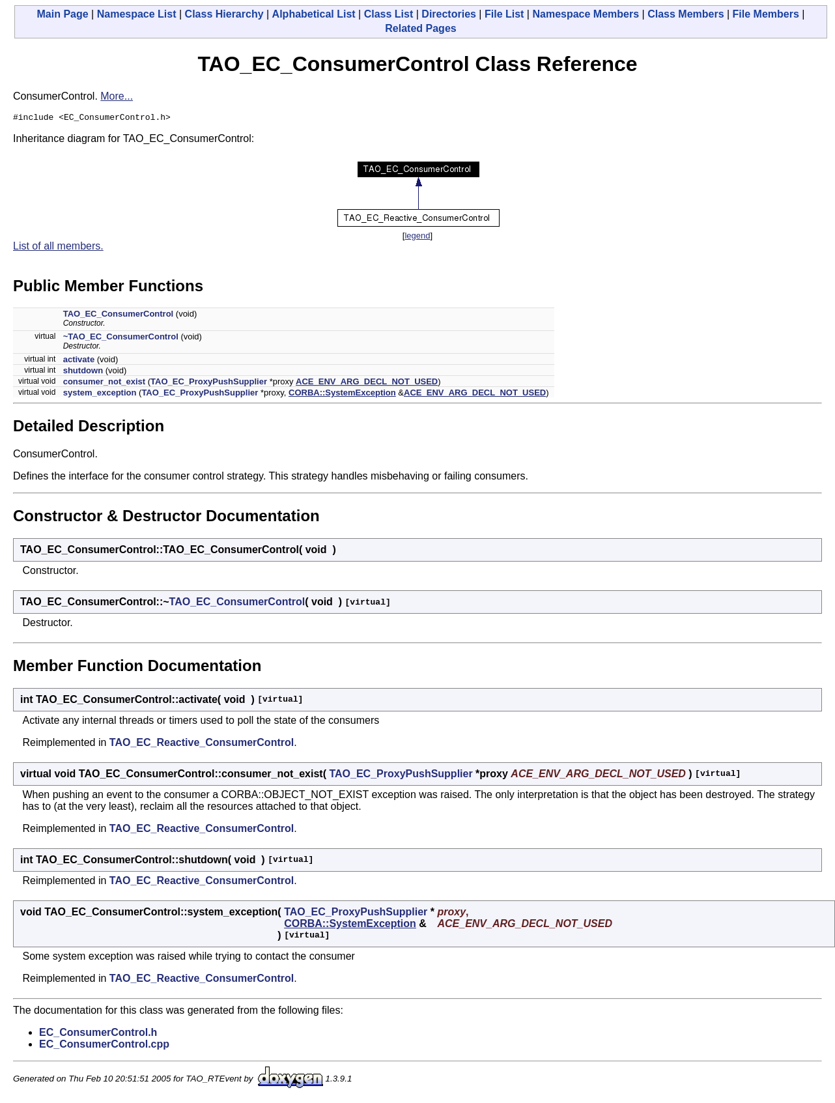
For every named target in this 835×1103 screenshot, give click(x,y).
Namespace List (137, 14)
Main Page (63, 14)
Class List (389, 14)
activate (78, 361)
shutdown (83, 372)
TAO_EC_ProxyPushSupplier (208, 383)
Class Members (685, 14)
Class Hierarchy (224, 14)
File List (504, 14)
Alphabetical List (314, 14)
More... (116, 96)
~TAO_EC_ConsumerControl (120, 338)
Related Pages (420, 28)
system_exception (100, 394)
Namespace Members (585, 14)
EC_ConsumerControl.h (98, 1034)
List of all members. (58, 247)
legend (417, 237)
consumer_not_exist (104, 383)
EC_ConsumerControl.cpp (104, 1046)
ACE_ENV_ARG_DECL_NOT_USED (367, 383)
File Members (766, 14)
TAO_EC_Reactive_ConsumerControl (201, 744)
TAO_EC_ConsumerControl (118, 316)
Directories (448, 14)
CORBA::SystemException (342, 394)
